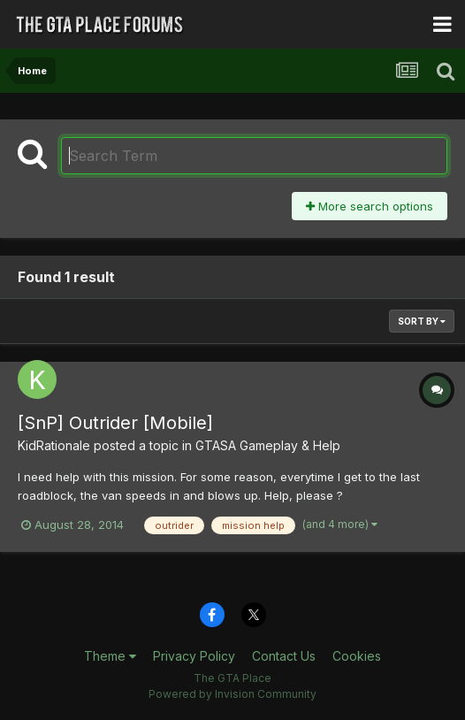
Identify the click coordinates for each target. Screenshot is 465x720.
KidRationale (54, 445)
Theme (110, 655)
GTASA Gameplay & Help (267, 445)
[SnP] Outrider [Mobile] (115, 422)
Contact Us (284, 655)
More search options (369, 206)
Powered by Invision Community (232, 694)
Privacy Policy (194, 655)
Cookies (356, 655)
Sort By (422, 321)
